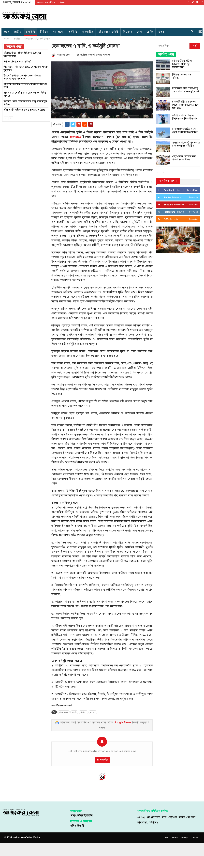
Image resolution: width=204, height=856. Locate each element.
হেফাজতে (75, 137)
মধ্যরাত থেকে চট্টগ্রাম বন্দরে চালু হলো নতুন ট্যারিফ (186, 144)
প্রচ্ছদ (6, 32)
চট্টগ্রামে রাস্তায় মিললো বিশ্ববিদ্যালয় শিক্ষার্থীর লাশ (185, 117)
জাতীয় (17, 32)
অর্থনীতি (73, 32)
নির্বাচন (44, 32)
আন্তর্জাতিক (88, 32)
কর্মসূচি (74, 712)
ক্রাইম (150, 32)
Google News (122, 722)
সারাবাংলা (58, 32)
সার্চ (195, 46)
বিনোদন (127, 32)
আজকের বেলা (63, 712)
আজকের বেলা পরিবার (46, 2)
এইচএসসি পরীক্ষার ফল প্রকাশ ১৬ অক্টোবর (184, 158)
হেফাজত (92, 712)
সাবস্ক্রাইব (104, 759)
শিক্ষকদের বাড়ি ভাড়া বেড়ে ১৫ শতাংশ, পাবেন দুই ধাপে (185, 89)
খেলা (139, 32)
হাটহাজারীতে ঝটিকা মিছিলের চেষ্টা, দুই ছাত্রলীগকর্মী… (182, 64)
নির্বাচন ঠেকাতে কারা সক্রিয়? (182, 76)
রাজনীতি (30, 32)
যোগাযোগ (61, 2)
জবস (161, 32)
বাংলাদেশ (83, 712)
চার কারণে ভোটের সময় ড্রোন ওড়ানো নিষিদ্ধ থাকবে (185, 130)
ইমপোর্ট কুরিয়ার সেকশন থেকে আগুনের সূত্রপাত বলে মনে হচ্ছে (185, 105)
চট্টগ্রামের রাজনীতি (108, 32)
